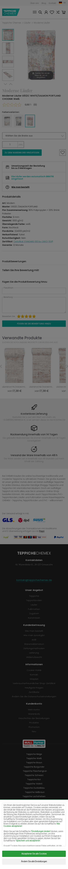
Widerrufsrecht (34, 657)
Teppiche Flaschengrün (35, 771)
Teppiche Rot (34, 779)
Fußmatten (34, 609)
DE (64, 2)
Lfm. (21, 144)
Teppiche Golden (34, 842)
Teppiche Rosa (34, 825)
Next (5, 84)
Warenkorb (63, 13)
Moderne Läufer (42, 23)
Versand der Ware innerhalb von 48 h (34, 455)
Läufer (27, 23)
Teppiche (34, 595)
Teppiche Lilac (34, 804)
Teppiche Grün (34, 838)
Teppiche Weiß (34, 758)
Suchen (40, 13)
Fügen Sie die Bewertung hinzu (34, 323)
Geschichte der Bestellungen (34, 718)
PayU (41, 531)
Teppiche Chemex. (36, 854)
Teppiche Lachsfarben (34, 796)
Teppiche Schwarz (34, 775)
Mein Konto (46, 13)
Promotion (34, 727)
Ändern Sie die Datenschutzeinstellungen (34, 696)
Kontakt (52, 3)
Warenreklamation (34, 644)
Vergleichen (58, 13)
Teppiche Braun (34, 762)
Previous (10, 84)
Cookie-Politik (34, 670)
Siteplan (34, 678)
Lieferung (34, 652)
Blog (44, 3)
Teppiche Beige (34, 754)
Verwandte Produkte (22, 338)
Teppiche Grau (34, 830)
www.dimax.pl (40, 861)
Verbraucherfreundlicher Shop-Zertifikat (34, 683)
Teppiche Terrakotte (34, 834)
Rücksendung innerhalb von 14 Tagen (34, 434)
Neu (34, 731)
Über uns (34, 3)
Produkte (34, 722)
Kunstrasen (34, 617)
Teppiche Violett (34, 783)
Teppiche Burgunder (34, 766)
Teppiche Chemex (11, 12)
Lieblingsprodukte (52, 13)
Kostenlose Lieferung (34, 414)
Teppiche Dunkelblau (34, 787)
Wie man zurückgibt (34, 635)
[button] (34, 135)
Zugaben (34, 613)
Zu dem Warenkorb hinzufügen (22, 152)
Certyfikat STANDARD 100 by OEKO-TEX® (33, 241)
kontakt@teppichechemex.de (34, 580)
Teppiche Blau (34, 817)
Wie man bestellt (20, 187)
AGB (34, 639)
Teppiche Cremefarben (34, 800)
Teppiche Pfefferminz (35, 813)
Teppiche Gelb (34, 809)
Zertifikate (34, 692)
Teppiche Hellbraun (35, 792)
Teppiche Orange (34, 821)
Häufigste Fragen (34, 687)
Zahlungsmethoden (34, 648)
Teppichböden (34, 600)
